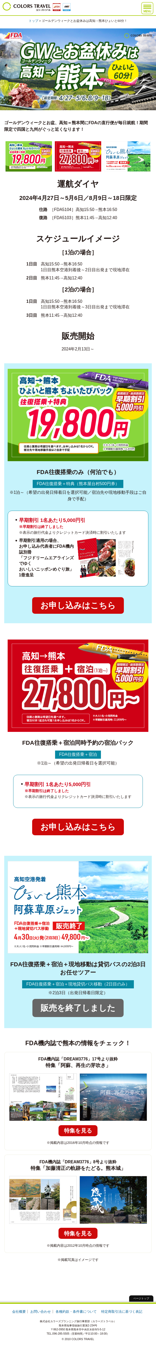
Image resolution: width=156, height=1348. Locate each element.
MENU (147, 9)
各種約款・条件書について (76, 1312)
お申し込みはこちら (78, 605)
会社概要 (19, 1312)
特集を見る (78, 1131)
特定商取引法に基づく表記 (121, 1312)
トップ (33, 20)
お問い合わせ (40, 1312)
